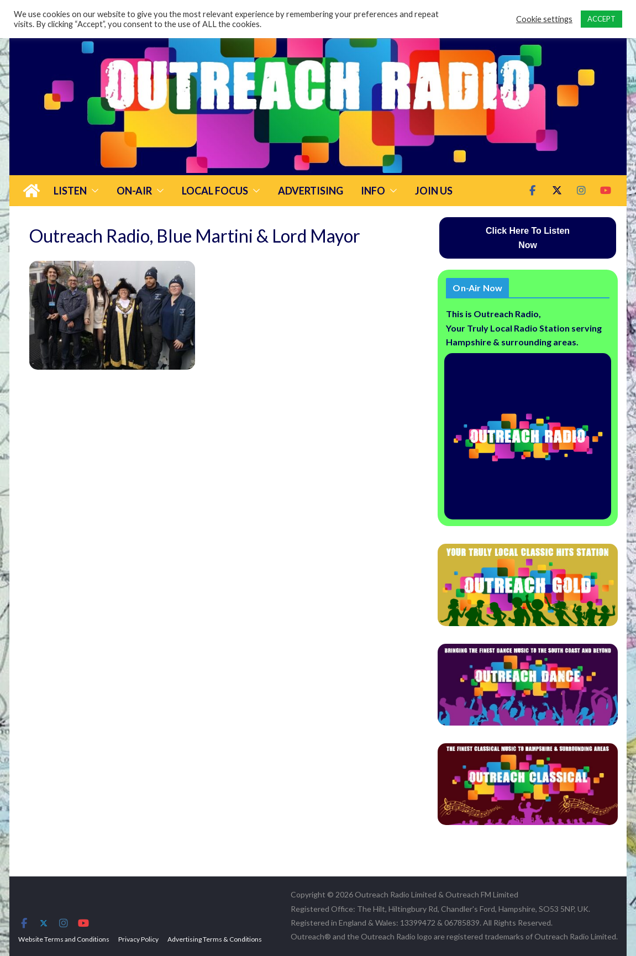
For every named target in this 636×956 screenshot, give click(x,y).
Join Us (434, 191)
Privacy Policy (138, 939)
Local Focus (215, 191)
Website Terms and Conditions (63, 939)
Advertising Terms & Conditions (214, 939)
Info (373, 191)
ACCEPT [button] (601, 18)
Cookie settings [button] (544, 19)
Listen (70, 191)
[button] (93, 191)
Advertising (310, 191)
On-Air (134, 191)
